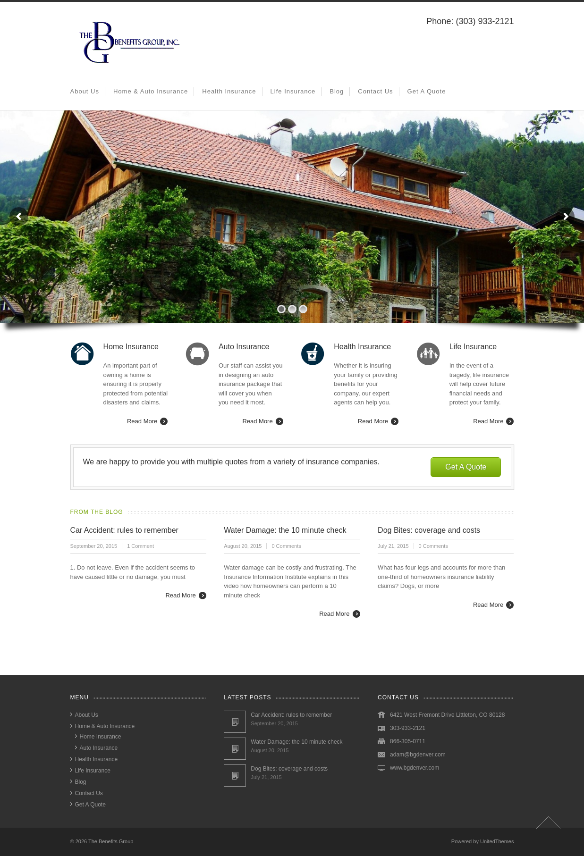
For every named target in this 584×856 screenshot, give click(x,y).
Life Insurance (293, 91)
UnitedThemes (497, 841)
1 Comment (140, 546)
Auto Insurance (99, 748)
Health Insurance (229, 91)
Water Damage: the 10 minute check (285, 530)
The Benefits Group (110, 841)
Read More (142, 421)
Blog (337, 91)
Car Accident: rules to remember (124, 530)
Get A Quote (426, 91)
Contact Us (375, 91)
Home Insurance (100, 736)
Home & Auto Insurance (150, 91)
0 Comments (286, 546)
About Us (84, 91)
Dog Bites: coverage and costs (429, 530)
